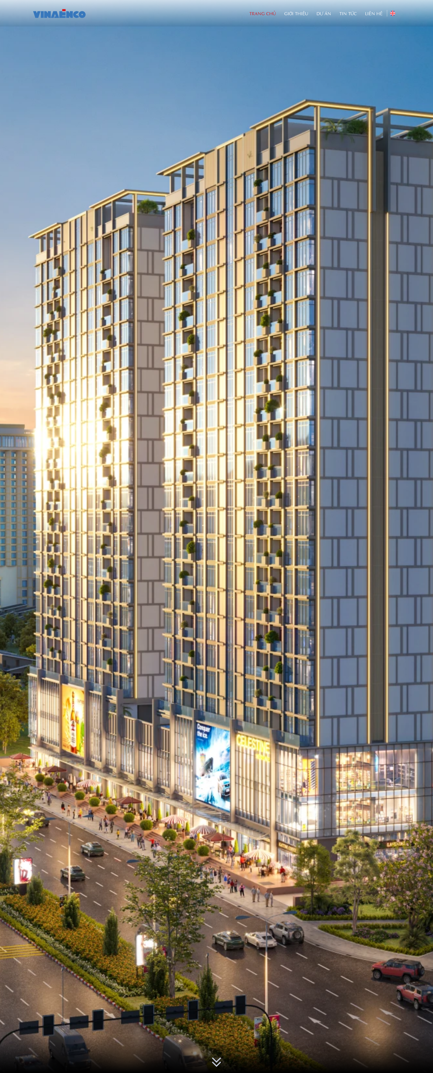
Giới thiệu (296, 13)
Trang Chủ (262, 13)
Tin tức (348, 13)
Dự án (323, 13)
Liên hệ (374, 13)
